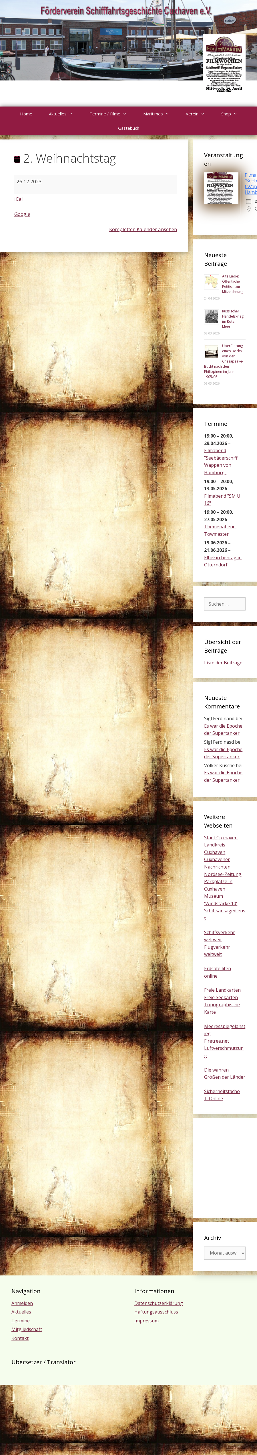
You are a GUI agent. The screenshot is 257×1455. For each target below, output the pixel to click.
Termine (20, 1321)
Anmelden (22, 1303)
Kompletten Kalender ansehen (143, 229)
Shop (233, 114)
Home (26, 114)
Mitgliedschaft (26, 1329)
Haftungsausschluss (156, 1312)
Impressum (146, 1321)
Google (22, 214)
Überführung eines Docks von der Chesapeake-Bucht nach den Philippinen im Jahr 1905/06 (223, 361)
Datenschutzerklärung (158, 1303)
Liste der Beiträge (223, 662)
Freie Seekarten (221, 997)
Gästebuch (128, 128)
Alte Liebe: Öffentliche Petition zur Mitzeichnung (232, 284)
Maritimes (160, 114)
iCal (18, 199)
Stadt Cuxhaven (221, 837)
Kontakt (20, 1338)
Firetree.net (216, 1041)
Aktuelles (65, 114)
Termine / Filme (112, 114)
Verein (199, 114)
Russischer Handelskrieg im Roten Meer (233, 319)
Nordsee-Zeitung (222, 874)
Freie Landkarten (222, 990)
